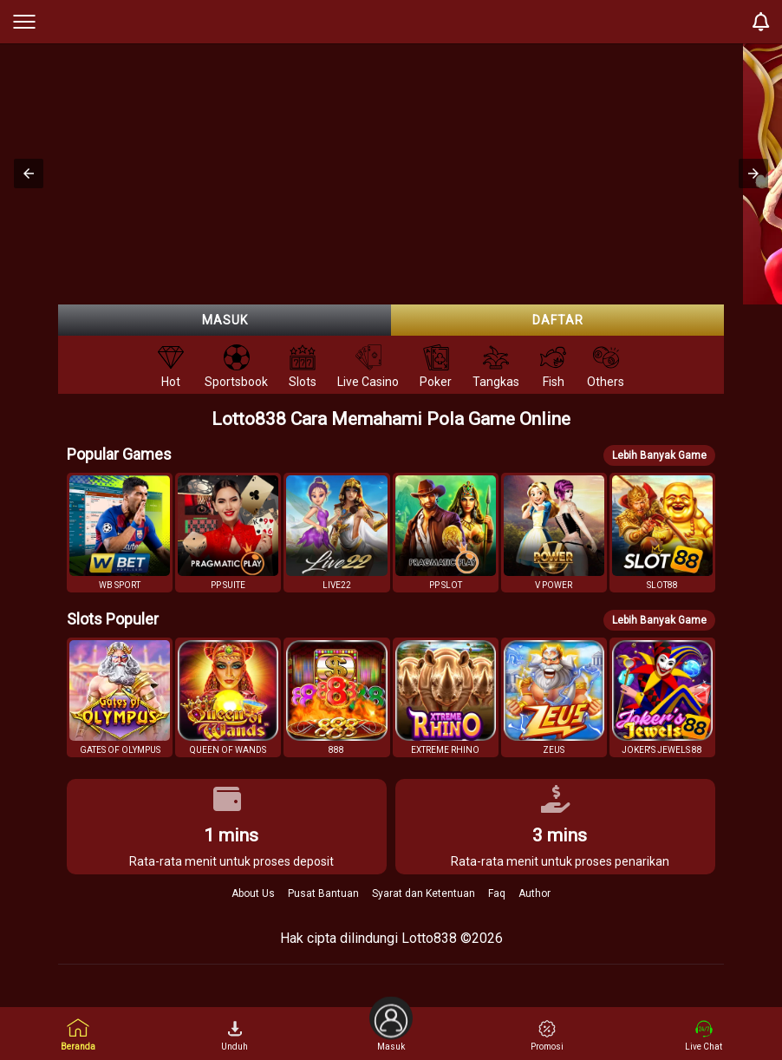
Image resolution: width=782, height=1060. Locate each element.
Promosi (547, 1035)
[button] (28, 173)
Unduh (234, 1035)
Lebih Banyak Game (659, 455)
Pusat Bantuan (323, 893)
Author (534, 893)
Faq (496, 893)
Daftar (557, 320)
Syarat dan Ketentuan (423, 893)
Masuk (225, 320)
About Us (253, 893)
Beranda (78, 1034)
